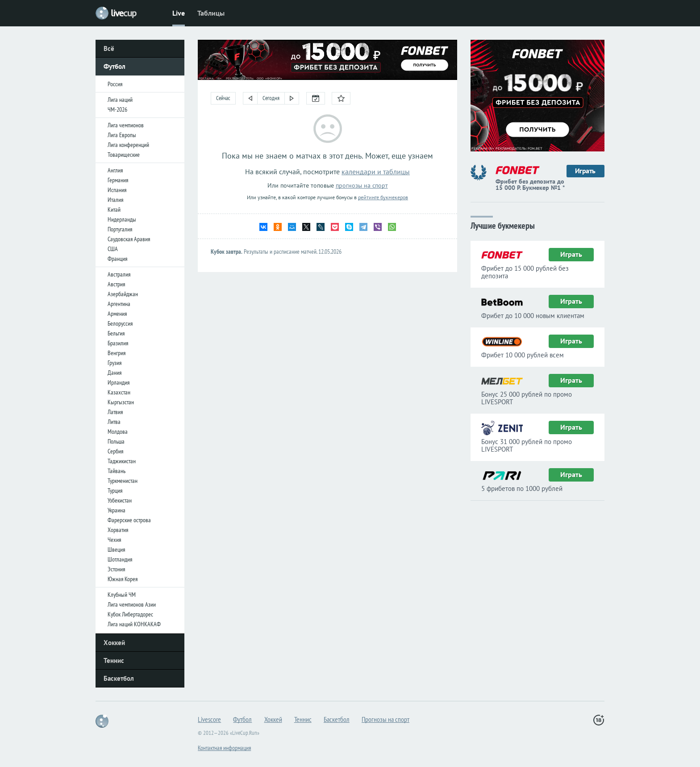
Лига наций (120, 100)
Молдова (118, 432)
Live (178, 12)
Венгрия (116, 353)
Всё (109, 48)
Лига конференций (128, 145)
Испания (117, 190)
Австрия (116, 284)
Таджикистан (122, 461)
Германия (118, 180)
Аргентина (119, 304)
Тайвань (116, 471)
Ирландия (118, 382)
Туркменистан (123, 481)
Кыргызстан (121, 402)
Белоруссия (120, 323)
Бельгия (116, 333)
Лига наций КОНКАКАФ (134, 624)
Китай (114, 209)
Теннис (114, 660)
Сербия (115, 451)
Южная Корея (123, 579)
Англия (115, 170)
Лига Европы (122, 135)
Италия (115, 200)
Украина (116, 510)
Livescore (209, 719)
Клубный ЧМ (122, 595)
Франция (117, 259)
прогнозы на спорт (362, 185)
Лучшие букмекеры (503, 225)
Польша (116, 441)
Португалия (120, 229)
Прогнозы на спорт (385, 719)
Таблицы (211, 12)
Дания (114, 373)
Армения (117, 314)
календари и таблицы (376, 171)
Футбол (114, 66)
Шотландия (120, 559)
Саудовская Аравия (129, 239)
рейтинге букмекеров (383, 197)
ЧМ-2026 (117, 109)
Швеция (116, 549)
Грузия (114, 363)
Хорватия (118, 530)
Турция (115, 490)
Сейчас (223, 98)
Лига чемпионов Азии (132, 604)
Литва (114, 422)
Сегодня (270, 98)
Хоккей (114, 642)
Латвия (115, 412)
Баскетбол (119, 678)
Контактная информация (224, 747)
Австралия (119, 274)
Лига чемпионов (126, 125)
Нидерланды (122, 219)
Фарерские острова (129, 520)
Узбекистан (120, 500)
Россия (115, 84)
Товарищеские (124, 155)
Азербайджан (123, 294)
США (113, 249)
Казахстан (119, 392)
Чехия (114, 540)
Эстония (116, 569)
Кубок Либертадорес (130, 614)
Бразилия (118, 343)
